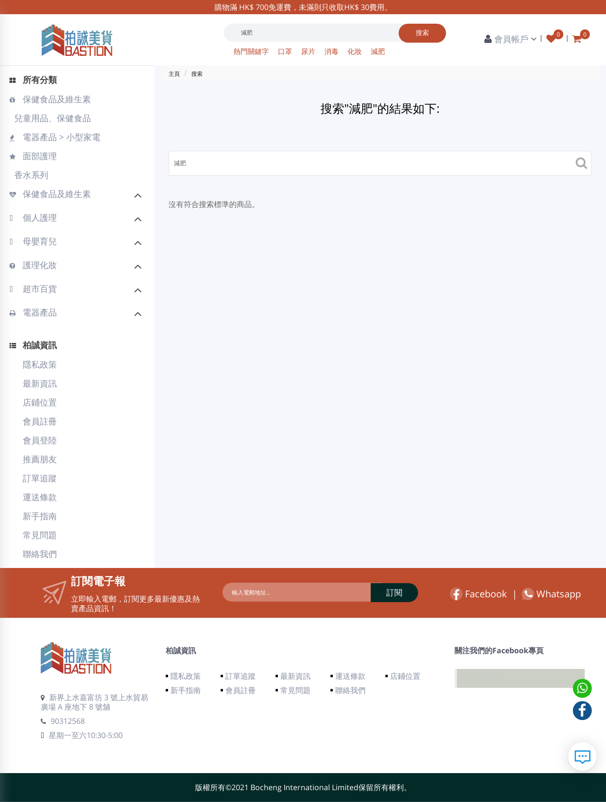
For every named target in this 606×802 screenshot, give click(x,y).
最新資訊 (40, 383)
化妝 (356, 51)
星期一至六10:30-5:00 (82, 735)
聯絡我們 (40, 554)
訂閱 (376, 592)
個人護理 (76, 219)
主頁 (174, 74)
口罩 (286, 51)
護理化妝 (76, 266)
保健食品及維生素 (50, 99)
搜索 (197, 74)
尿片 (309, 51)
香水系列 (30, 175)
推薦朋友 (40, 459)
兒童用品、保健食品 (51, 118)
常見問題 (40, 535)
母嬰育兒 (76, 242)
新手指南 (40, 516)
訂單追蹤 (40, 478)
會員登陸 (40, 440)
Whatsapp (551, 594)
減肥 (378, 51)
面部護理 (33, 156)
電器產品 (76, 313)
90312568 (63, 721)
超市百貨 (76, 290)
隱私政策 (40, 364)
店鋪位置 (40, 402)
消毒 (332, 51)
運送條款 (40, 497)
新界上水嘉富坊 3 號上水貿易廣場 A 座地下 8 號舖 (94, 702)
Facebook (478, 593)
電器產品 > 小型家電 (54, 137)
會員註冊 (40, 421)
